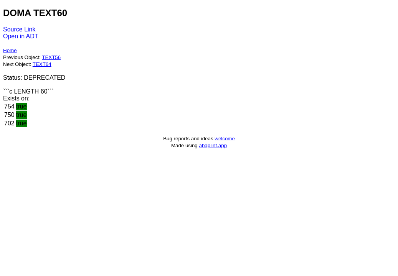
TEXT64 (42, 64)
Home (10, 50)
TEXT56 (51, 57)
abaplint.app (213, 145)
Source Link (19, 29)
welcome (225, 138)
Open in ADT (20, 36)
